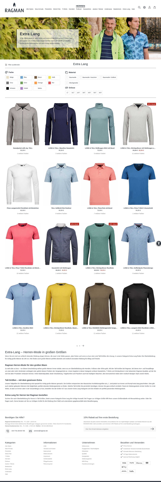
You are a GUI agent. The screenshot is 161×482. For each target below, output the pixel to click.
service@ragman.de (41, 426)
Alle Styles (29, 9)
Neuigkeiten (85, 452)
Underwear (108, 9)
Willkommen (85, 441)
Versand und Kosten (49, 444)
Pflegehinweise (48, 457)
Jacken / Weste (98, 9)
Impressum (47, 452)
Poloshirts (48, 9)
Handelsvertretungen (88, 459)
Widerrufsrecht (48, 449)
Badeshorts (117, 9)
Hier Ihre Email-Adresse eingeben (97, 424)
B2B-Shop (85, 457)
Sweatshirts (87, 9)
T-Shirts (64, 9)
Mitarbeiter (85, 447)
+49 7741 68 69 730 (18, 426)
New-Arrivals (9, 444)
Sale (133, 9)
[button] (144, 8)
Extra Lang (126, 9)
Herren (80, 6)
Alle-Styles (8, 441)
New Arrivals (39, 9)
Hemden (72, 9)
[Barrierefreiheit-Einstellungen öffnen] (159, 243)
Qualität (84, 449)
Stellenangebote (87, 454)
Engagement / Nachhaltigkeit (90, 444)
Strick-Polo (57, 9)
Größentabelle (48, 454)
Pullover (79, 9)
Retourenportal (48, 459)
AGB (45, 441)
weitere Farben (23, 149)
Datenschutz (47, 447)
